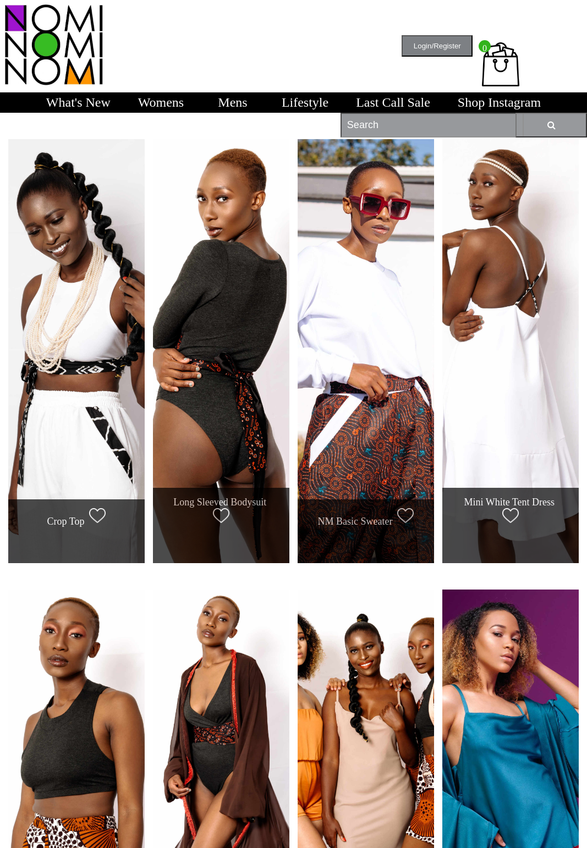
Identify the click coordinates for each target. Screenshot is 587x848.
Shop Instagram (499, 102)
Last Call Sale (393, 102)
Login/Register (437, 46)
